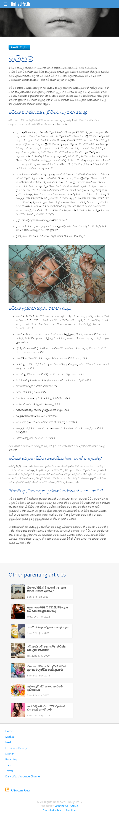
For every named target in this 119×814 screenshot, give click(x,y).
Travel (9, 770)
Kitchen (9, 753)
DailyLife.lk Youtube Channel (22, 776)
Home (9, 731)
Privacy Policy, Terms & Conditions (59, 810)
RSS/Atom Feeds (18, 790)
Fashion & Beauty (16, 748)
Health (9, 742)
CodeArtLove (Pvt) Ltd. (66, 805)
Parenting (11, 759)
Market (9, 736)
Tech (8, 765)
